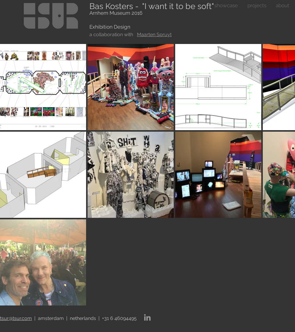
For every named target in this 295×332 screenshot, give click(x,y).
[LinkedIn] (147, 317)
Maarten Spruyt (154, 34)
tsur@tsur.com (16, 318)
